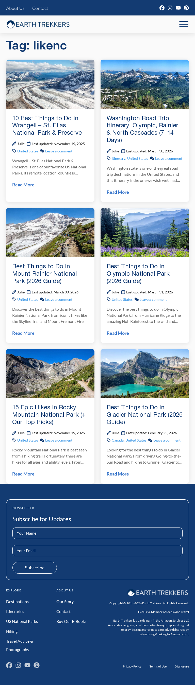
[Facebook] (162, 7)
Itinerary (118, 158)
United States (27, 151)
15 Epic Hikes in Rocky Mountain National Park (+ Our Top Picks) (49, 415)
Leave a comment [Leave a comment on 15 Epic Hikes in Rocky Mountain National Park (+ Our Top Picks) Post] (58, 440)
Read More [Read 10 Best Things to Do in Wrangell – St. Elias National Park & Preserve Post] (23, 184)
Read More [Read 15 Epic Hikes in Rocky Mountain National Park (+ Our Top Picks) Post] (23, 474)
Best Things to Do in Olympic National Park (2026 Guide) (138, 274)
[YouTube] (178, 7)
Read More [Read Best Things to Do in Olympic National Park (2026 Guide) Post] (118, 333)
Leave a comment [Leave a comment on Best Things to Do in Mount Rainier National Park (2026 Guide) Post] (58, 299)
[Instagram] (170, 7)
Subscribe (34, 567)
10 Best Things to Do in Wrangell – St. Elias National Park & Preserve (47, 126)
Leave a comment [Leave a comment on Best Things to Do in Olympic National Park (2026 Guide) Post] (153, 299)
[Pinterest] (186, 7)
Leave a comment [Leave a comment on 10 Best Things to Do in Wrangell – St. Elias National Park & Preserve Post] (58, 151)
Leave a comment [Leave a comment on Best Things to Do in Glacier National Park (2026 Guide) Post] (167, 440)
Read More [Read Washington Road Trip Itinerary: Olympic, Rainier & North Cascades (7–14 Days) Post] (118, 192)
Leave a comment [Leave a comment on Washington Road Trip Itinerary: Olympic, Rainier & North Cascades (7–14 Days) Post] (168, 158)
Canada (118, 440)
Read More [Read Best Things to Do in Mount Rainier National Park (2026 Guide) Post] (23, 333)
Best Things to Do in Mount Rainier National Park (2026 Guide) (44, 274)
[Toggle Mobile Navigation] (184, 24)
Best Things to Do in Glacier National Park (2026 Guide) (145, 415)
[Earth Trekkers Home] (38, 24)
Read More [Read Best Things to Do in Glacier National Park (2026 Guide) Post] (118, 474)
